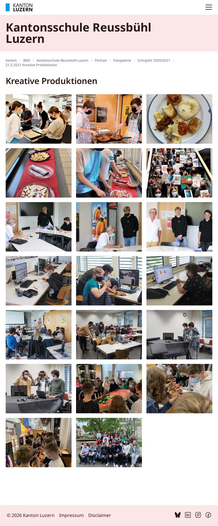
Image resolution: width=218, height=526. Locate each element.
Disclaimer (99, 515)
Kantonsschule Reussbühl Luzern (62, 60)
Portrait (101, 60)
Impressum (71, 515)
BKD (26, 60)
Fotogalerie (122, 60)
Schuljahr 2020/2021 (154, 60)
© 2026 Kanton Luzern (30, 515)
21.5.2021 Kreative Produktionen (31, 64)
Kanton (11, 60)
